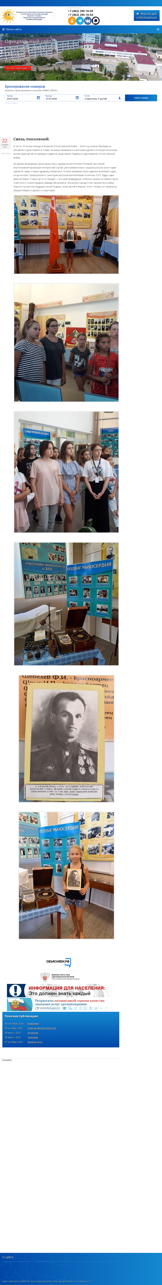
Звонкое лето (35, 1012)
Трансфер (33, 1007)
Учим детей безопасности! (42, 998)
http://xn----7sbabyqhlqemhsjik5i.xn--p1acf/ (31, 16)
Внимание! (33, 994)
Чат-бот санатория (18, 68)
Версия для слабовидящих (146, 15)
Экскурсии (33, 1003)
